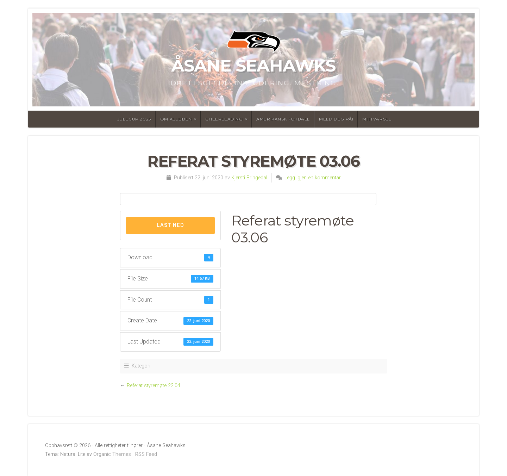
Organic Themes (112, 454)
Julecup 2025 (134, 119)
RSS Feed (146, 454)
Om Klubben (176, 119)
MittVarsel (376, 119)
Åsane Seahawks (253, 65)
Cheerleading (224, 119)
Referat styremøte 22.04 (153, 386)
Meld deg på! (336, 119)
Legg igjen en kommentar (312, 178)
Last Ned (170, 225)
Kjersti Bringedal (249, 178)
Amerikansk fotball (283, 119)
